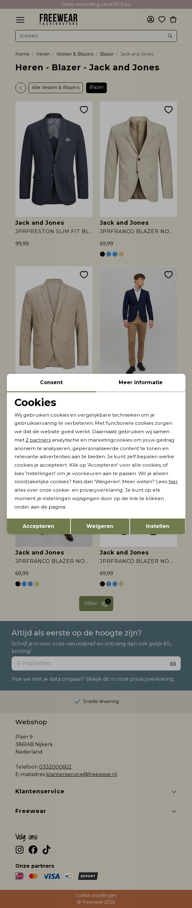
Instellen (157, 527)
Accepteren (38, 527)
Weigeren (99, 527)
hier (52, 491)
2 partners (39, 440)
